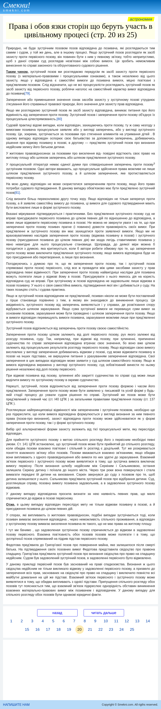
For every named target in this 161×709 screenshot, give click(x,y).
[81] (17, 192)
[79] (27, 93)
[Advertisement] (80, 670)
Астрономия (141, 19)
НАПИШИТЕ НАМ (16, 704)
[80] (59, 119)
